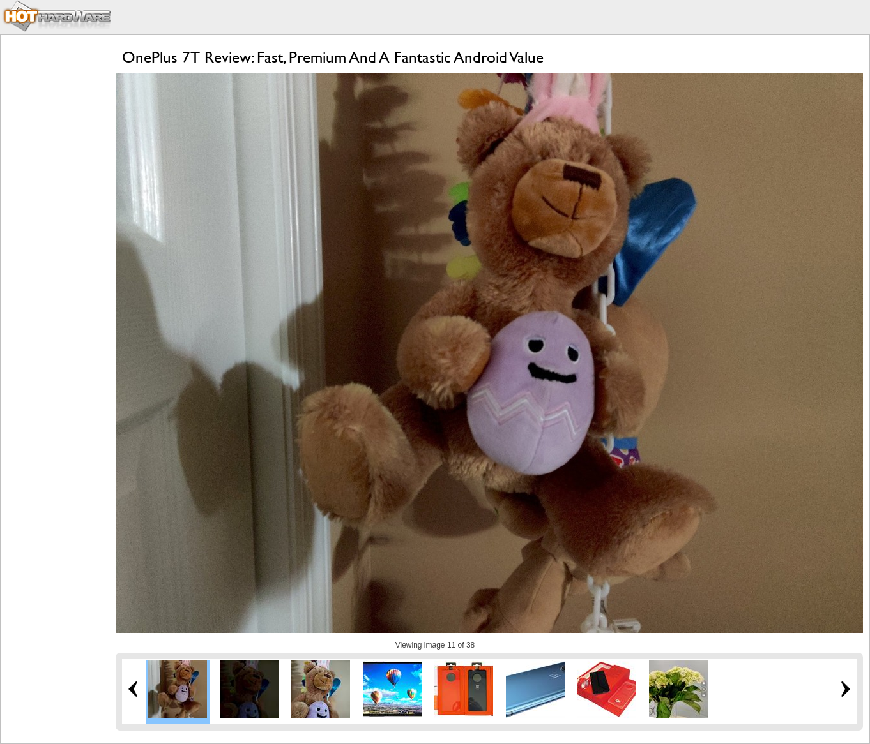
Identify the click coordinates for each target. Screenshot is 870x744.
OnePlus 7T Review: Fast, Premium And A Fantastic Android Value (333, 57)
